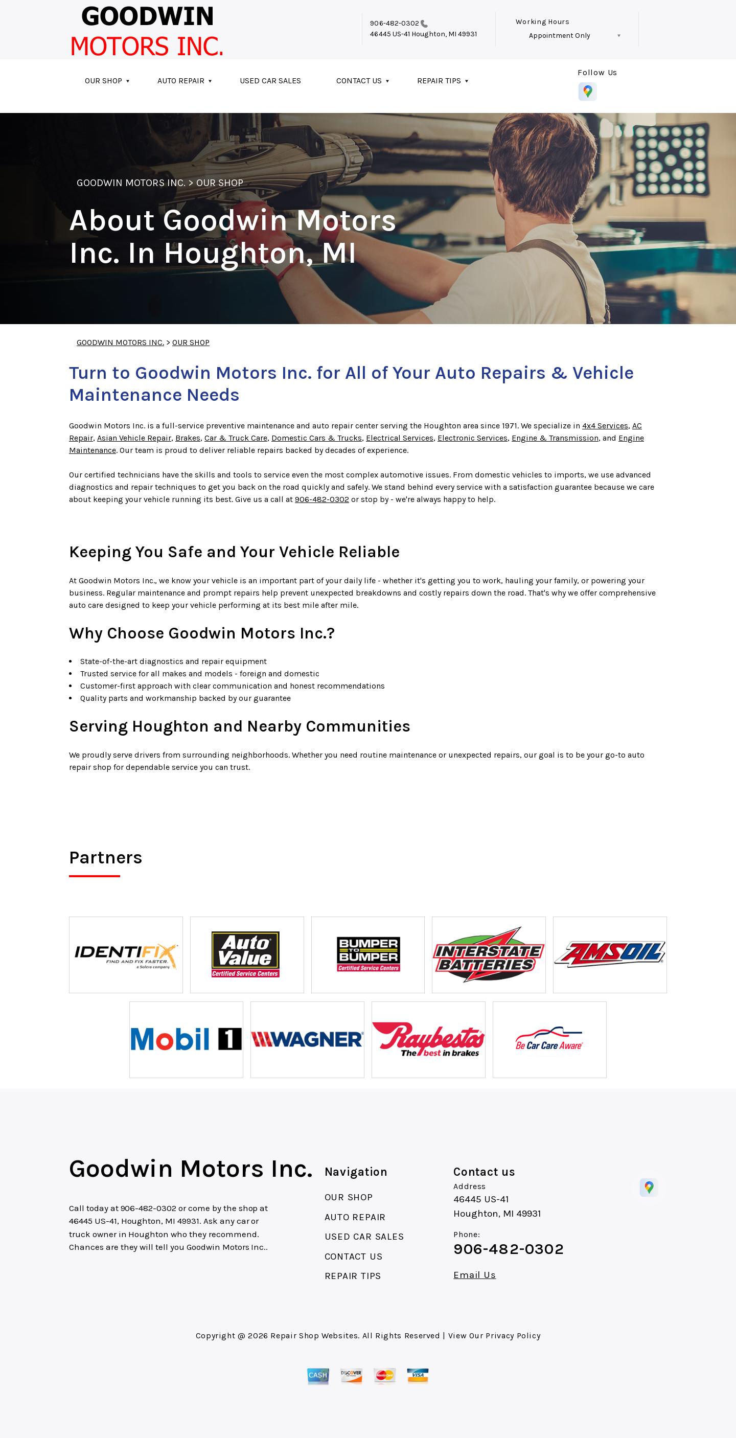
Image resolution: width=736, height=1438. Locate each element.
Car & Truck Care (235, 438)
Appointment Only (559, 35)
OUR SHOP (103, 80)
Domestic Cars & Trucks (316, 438)
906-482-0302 (394, 23)
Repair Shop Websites (314, 1335)
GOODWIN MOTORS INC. (131, 183)
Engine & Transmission (555, 438)
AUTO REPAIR (180, 80)
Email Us (474, 1275)
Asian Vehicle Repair (134, 438)
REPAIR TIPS (439, 80)
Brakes (187, 438)
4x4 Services (605, 425)
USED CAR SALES (270, 80)
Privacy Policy (513, 1335)
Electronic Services (473, 438)
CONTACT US (359, 80)
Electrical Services (399, 438)
